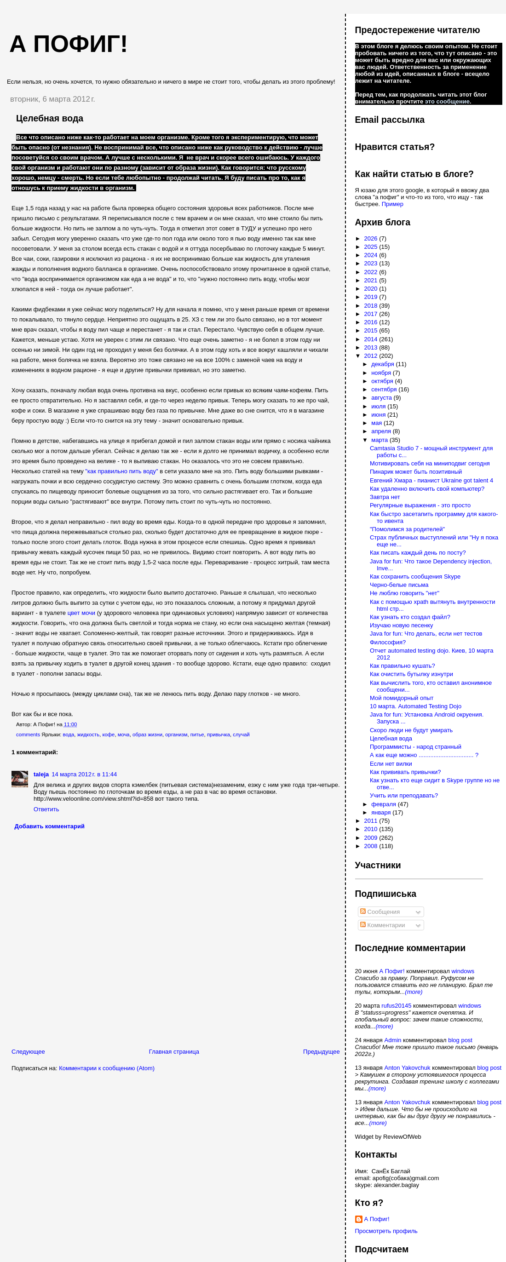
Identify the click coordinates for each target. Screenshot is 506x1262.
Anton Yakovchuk (408, 1067)
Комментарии (382, 925)
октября (383, 381)
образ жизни (147, 734)
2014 (372, 339)
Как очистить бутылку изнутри (411, 674)
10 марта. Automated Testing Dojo (415, 706)
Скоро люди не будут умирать (411, 730)
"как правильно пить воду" (121, 471)
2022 (372, 272)
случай (241, 734)
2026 (372, 238)
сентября (384, 389)
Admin (393, 1040)
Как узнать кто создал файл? (410, 617)
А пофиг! (68, 43)
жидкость (88, 734)
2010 (372, 829)
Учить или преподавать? (404, 795)
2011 (372, 820)
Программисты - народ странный (415, 746)
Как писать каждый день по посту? (418, 552)
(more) (413, 991)
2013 (372, 347)
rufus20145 (396, 1005)
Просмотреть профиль (386, 1231)
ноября (382, 372)
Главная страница (174, 1051)
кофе (108, 734)
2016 (372, 322)
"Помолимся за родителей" (407, 529)
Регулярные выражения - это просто (420, 505)
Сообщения (380, 911)
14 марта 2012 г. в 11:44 (84, 774)
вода (69, 734)
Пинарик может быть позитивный (416, 471)
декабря (383, 364)
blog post (460, 1040)
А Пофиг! (391, 971)
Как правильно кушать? (402, 665)
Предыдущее (321, 1051)
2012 (372, 355)
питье (197, 734)
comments (28, 734)
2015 (372, 330)
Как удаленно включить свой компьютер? (427, 488)
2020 (372, 288)
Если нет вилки (391, 763)
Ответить (46, 809)
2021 (372, 280)
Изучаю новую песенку (401, 625)
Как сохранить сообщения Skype (415, 576)
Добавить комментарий (50, 826)
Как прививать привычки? (405, 772)
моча (124, 734)
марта (380, 439)
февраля (384, 804)
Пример (392, 204)
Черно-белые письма (399, 584)
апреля (382, 431)
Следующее (28, 1051)
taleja (41, 774)
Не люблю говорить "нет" (404, 593)
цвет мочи (82, 612)
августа (382, 397)
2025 (372, 246)
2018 (372, 305)
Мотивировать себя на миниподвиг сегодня (430, 463)
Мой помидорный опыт (402, 697)
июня (379, 414)
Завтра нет (385, 496)
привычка (218, 734)
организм (176, 734)
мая (377, 422)
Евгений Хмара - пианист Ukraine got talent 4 (431, 480)
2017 (372, 313)
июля (379, 406)
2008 (372, 846)
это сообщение (447, 101)
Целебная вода (49, 118)
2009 (372, 837)
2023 (372, 263)
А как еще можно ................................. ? (424, 754)
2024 (372, 255)
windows (462, 971)
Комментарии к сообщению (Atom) (107, 1068)
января (381, 812)
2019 (372, 296)
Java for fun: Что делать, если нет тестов (426, 633)
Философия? (388, 642)
